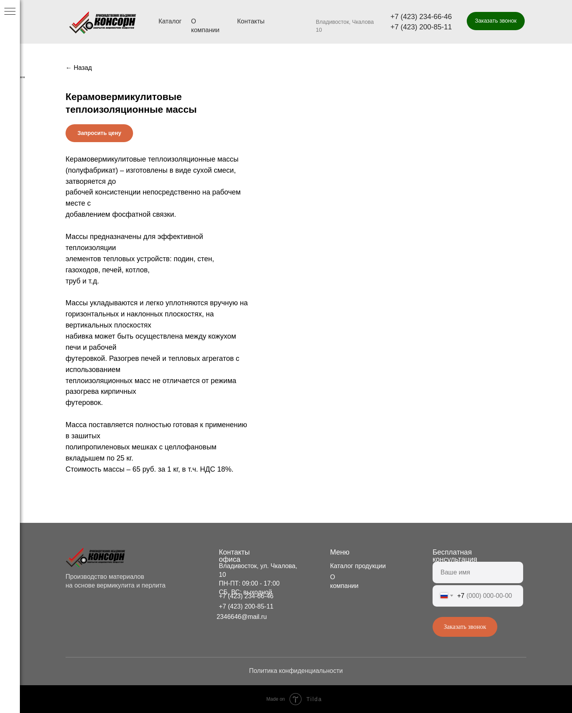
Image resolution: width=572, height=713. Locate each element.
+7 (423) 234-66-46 (421, 17)
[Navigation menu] (9, 12)
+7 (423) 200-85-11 (421, 27)
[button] (496, 21)
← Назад (79, 67)
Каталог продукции (358, 566)
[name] (478, 572)
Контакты (251, 21)
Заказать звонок (465, 626)
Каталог (170, 21)
